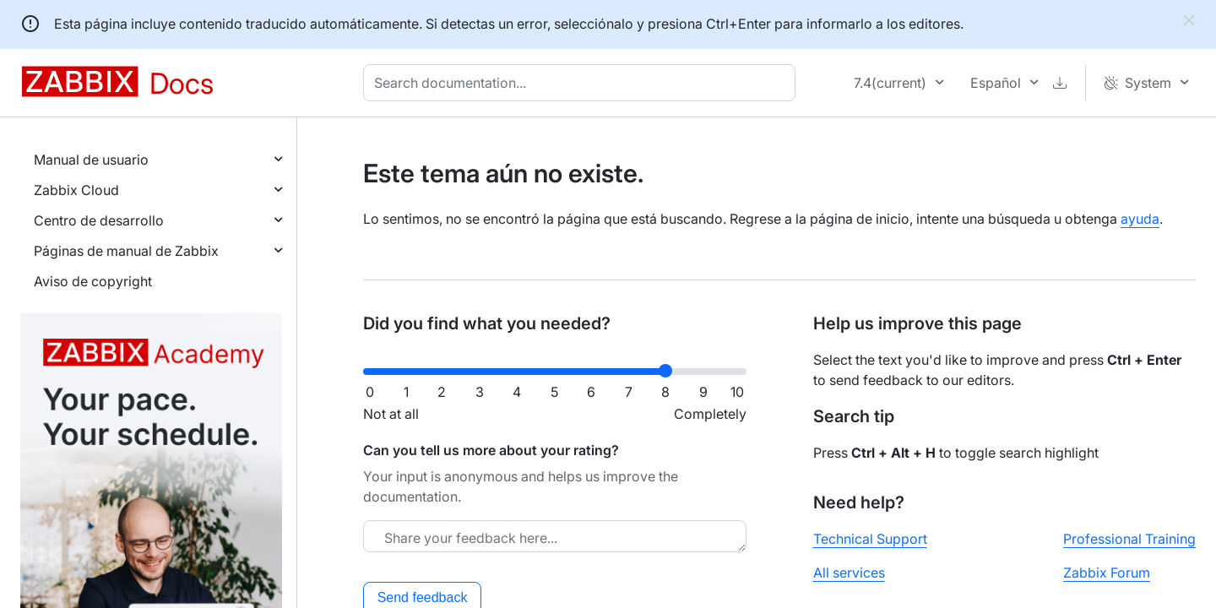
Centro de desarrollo (99, 220)
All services (849, 572)
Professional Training (1129, 538)
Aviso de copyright (93, 281)
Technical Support (870, 538)
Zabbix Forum (1106, 572)
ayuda (1140, 218)
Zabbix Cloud (76, 190)
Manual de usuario (91, 159)
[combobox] (582, 83)
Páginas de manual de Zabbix (126, 250)
